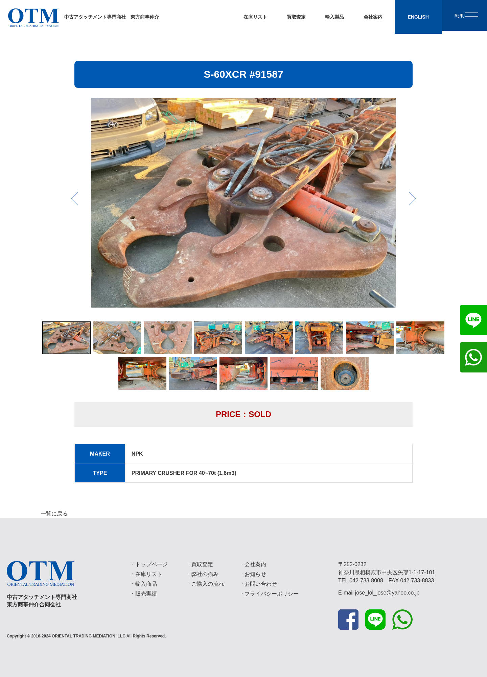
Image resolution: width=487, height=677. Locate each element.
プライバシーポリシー (272, 594)
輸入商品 (146, 584)
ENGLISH (409, 17)
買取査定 (202, 564)
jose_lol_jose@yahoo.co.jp (387, 593)
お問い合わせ (261, 584)
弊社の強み (204, 574)
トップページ (151, 564)
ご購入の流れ (207, 584)
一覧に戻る (54, 513)
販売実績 (146, 594)
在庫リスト (148, 574)
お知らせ (255, 574)
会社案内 (255, 564)
